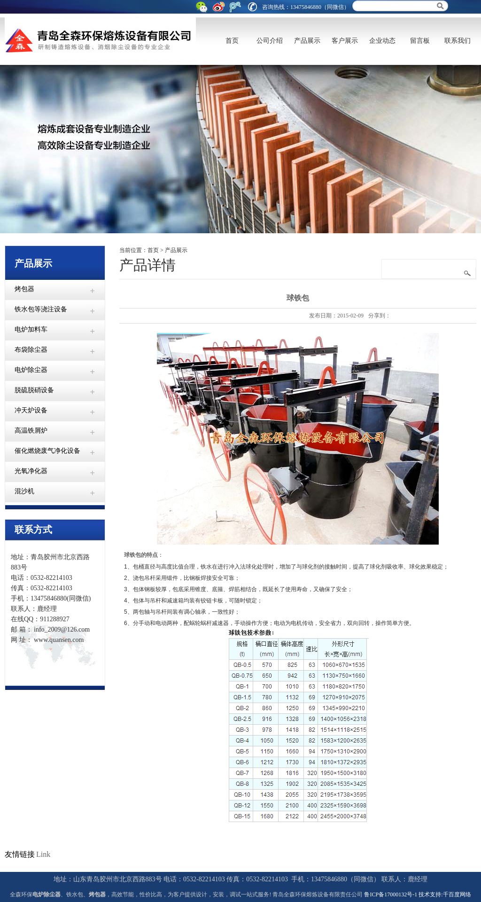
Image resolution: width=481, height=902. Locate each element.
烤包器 (24, 289)
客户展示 (345, 40)
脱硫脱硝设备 (34, 390)
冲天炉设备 (31, 410)
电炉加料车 (31, 329)
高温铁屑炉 (31, 430)
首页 (232, 40)
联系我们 (457, 40)
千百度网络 (457, 894)
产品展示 (307, 40)
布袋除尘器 (31, 349)
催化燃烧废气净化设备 (47, 450)
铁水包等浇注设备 (41, 309)
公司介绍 (269, 40)
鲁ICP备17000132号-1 (390, 894)
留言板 (420, 40)
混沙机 (24, 491)
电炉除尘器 (31, 369)
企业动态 (382, 40)
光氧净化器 (31, 471)
